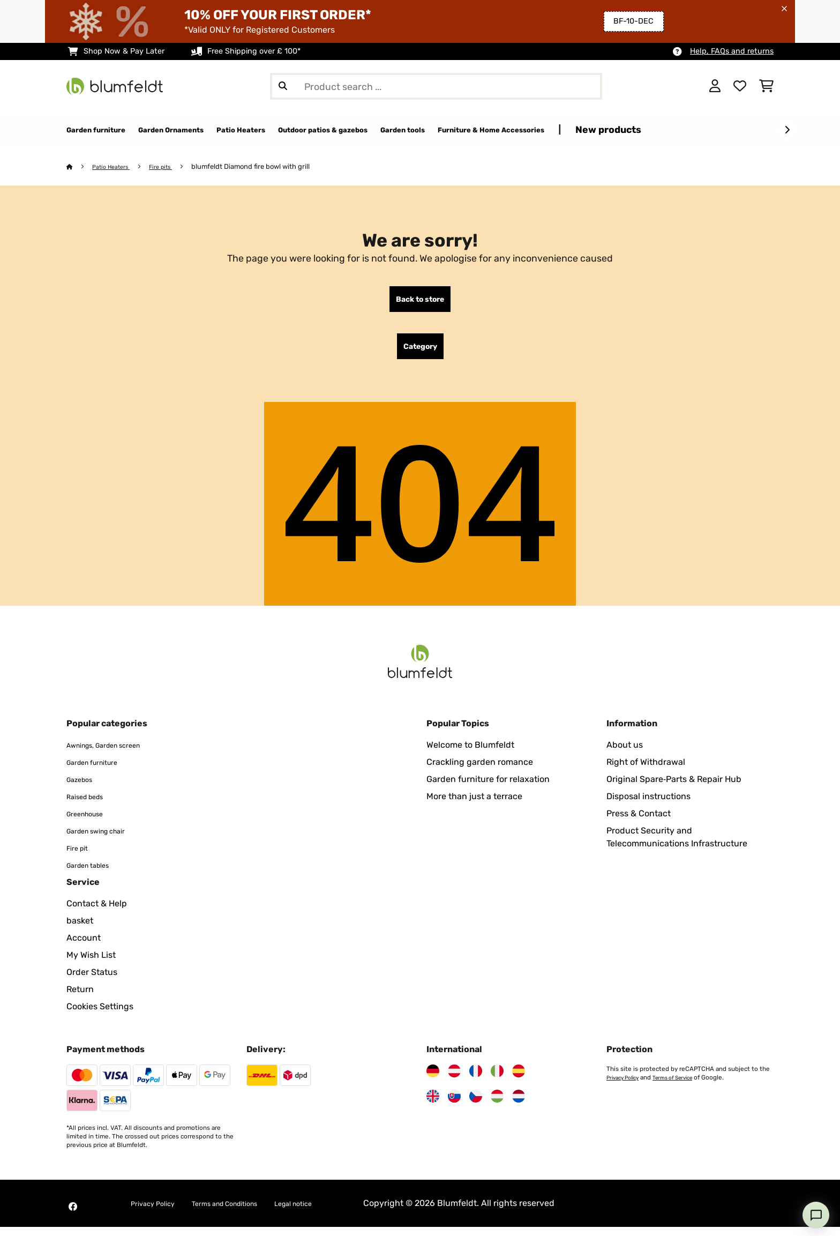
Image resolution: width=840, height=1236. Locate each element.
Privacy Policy (626, 1086)
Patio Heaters (116, 167)
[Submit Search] (283, 86)
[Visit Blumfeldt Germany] (432, 1080)
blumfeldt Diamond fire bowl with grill (264, 167)
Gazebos (83, 788)
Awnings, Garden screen (115, 754)
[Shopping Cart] (766, 86)
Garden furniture (100, 771)
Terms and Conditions (247, 1212)
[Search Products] (436, 86)
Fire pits (171, 167)
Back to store (420, 301)
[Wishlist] (739, 86)
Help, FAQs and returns (732, 51)
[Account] (715, 86)
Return (80, 998)
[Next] (787, 130)
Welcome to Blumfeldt (470, 754)
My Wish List (91, 964)
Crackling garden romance (479, 771)
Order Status (91, 981)
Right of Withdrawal (645, 771)
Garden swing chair (105, 840)
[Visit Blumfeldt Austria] (454, 1080)
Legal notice (332, 1212)
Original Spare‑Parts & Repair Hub (673, 788)
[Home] (80, 167)
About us (624, 754)
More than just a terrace (474, 805)
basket (79, 930)
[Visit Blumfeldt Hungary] (497, 1105)
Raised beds (90, 805)
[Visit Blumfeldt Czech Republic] (475, 1105)
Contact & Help (96, 912)
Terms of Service (683, 1086)
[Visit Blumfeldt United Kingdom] (432, 1105)
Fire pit (80, 857)
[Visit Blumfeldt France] (475, 1080)
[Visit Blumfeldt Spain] (518, 1080)
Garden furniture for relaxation (488, 788)
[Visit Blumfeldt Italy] (497, 1080)
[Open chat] (815, 1215)
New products (755, 129)
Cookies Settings (99, 1015)
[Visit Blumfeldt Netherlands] (518, 1105)
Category (420, 353)
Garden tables (94, 874)
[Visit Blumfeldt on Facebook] (72, 1215)
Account (83, 947)
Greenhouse (90, 822)
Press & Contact (638, 822)
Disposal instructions (648, 805)
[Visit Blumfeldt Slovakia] (454, 1105)
